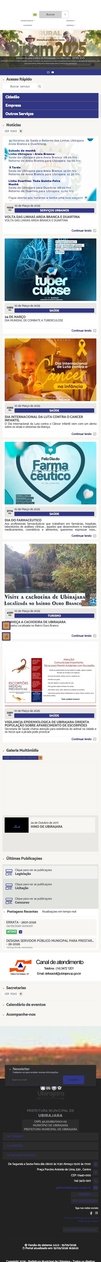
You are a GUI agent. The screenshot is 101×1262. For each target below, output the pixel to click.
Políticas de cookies (88, 1221)
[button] (48, 72)
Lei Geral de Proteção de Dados (80, 1229)
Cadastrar (73, 1080)
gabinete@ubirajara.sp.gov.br (73, 1187)
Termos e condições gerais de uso (81, 1218)
